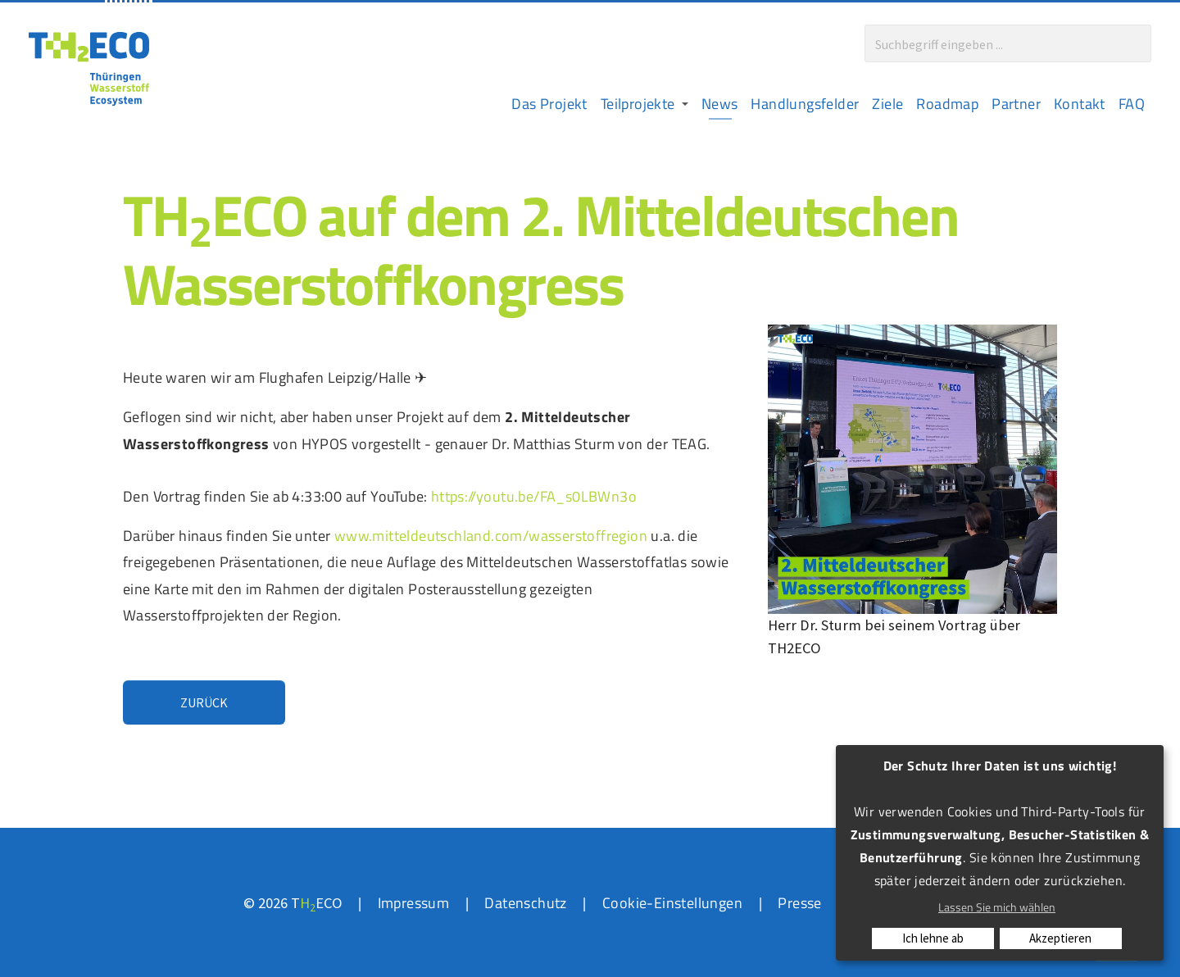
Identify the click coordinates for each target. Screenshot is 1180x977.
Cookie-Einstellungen (672, 902)
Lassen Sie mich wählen (996, 907)
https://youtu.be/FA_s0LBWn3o (534, 495)
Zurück (204, 702)
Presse (799, 902)
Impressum (414, 902)
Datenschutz (525, 902)
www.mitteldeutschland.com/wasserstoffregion (490, 535)
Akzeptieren (1060, 938)
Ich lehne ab (933, 938)
